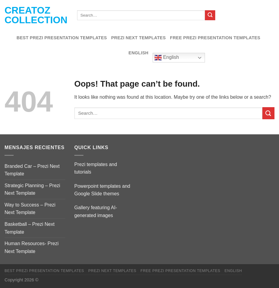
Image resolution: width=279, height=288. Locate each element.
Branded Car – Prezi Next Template (32, 170)
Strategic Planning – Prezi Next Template (32, 189)
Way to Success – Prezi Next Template (30, 208)
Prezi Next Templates (138, 37)
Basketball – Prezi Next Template (29, 228)
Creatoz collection (36, 15)
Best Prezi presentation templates (62, 37)
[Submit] (210, 15)
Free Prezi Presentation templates (215, 37)
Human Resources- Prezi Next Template (32, 247)
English (138, 52)
